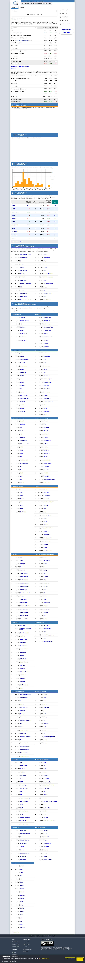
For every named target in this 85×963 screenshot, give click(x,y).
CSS (45, 589)
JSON (45, 596)
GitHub (45, 408)
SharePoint (22, 317)
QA (44, 290)
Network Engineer (24, 615)
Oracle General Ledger (25, 398)
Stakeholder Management (25, 283)
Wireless (22, 482)
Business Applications (17, 350)
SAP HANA (46, 450)
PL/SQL (45, 717)
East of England (15, 234)
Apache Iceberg (47, 469)
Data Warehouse (47, 440)
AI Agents (22, 688)
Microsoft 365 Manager (25, 618)
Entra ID (45, 369)
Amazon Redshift (47, 463)
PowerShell (46, 707)
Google (21, 924)
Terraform (46, 830)
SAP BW (45, 443)
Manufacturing (47, 534)
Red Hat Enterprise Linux (49, 634)
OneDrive (46, 414)
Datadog (45, 395)
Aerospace (46, 544)
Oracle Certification (24, 820)
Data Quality (46, 775)
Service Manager (23, 573)
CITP (21, 794)
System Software (16, 827)
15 (54, 221)
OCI (44, 372)
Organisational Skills (48, 528)
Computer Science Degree (25, 798)
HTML (45, 579)
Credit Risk (22, 636)
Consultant (22, 570)
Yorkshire (14, 228)
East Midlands (14, 231)
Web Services (47, 560)
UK (12, 19)
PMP (21, 791)
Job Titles (15, 554)
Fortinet (22, 888)
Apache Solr (22, 336)
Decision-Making (23, 257)
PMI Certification (23, 788)
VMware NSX (23, 859)
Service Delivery (23, 296)
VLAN (21, 430)
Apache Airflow (23, 333)
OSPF (21, 476)
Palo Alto (22, 885)
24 (54, 215)
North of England (15, 212)
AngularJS (46, 576)
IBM (21, 875)
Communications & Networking (19, 418)
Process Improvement (48, 277)
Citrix (21, 914)
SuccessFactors (47, 398)
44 (54, 208)
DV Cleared (22, 772)
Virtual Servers (23, 843)
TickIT (45, 798)
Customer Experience (48, 273)
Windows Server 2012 (48, 641)
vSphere (22, 846)
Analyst (21, 596)
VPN (21, 466)
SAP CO (22, 375)
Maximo (22, 356)
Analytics (22, 290)
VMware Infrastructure (25, 833)
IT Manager (22, 563)
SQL (45, 700)
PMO (45, 768)
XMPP (45, 563)
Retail (45, 518)
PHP (45, 730)
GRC (45, 804)
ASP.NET (46, 586)
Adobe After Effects (48, 323)
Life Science (22, 675)
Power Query (46, 434)
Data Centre (22, 681)
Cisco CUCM (46, 836)
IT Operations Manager (25, 609)
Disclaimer (25, 951)
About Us (14, 952)
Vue (44, 615)
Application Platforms (17, 314)
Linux (45, 631)
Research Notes (15, 946)
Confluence (22, 327)
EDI (44, 592)
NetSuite (22, 392)
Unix (45, 638)
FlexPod (22, 655)
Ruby (45, 743)
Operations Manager (24, 583)
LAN (21, 427)
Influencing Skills (47, 515)
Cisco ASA (22, 437)
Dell (21, 917)
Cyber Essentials (47, 781)
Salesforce (22, 927)
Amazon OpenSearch (48, 401)
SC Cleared (22, 768)
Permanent (14, 7)
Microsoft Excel (47, 320)
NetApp (21, 904)
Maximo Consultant (24, 586)
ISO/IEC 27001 (47, 788)
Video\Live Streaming (24, 671)
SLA (45, 270)
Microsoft (22, 267)
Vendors (14, 863)
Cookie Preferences (27, 949)
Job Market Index (25, 3)
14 (54, 234)
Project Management (24, 756)
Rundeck (46, 849)
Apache (21, 330)
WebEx (21, 447)
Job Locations (65, 20)
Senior (21, 560)
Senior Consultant (24, 576)
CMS (21, 323)
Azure (45, 254)
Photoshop (46, 343)
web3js (45, 618)
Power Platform (47, 366)
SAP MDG (22, 408)
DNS (21, 456)
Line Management (24, 293)
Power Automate (47, 375)
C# (44, 720)
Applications (38, 314)
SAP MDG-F (22, 411)
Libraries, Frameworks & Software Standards (45, 554)
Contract (22, 7)
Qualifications (15, 759)
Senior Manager (23, 589)
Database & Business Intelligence (42, 418)
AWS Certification (24, 801)
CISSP (21, 781)
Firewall (22, 421)
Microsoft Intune (47, 843)
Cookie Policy (26, 947)
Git (21, 502)
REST (45, 557)
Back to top (15, 932)
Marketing (46, 505)
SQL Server (46, 447)
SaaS (45, 296)
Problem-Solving (23, 270)
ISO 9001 (46, 817)
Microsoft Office (47, 317)
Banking (45, 521)
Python (45, 267)
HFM (21, 388)
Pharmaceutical (47, 541)
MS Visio (46, 340)
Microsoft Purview (48, 382)
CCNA (21, 804)
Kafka (45, 599)
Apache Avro (46, 583)
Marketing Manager (24, 612)
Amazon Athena (47, 460)
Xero (21, 921)
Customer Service (47, 293)
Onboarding (22, 625)
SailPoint (46, 612)
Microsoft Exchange (24, 320)
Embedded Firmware (24, 853)
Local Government (47, 550)
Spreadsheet (46, 346)
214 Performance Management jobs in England (66, 31)
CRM (45, 260)
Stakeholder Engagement (25, 299)
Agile (21, 286)
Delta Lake (46, 473)
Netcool (45, 856)
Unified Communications (25, 443)
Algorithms (22, 665)
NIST (45, 791)
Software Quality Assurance (49, 820)
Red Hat (22, 908)
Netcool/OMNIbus (47, 859)
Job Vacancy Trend (66, 9)
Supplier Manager (24, 579)
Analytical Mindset (24, 649)
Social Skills (46, 492)
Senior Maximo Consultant (25, 592)
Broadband (22, 424)
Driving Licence (23, 645)
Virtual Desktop (23, 856)
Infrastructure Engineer (25, 605)
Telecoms (46, 524)
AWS (45, 280)
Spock (21, 508)
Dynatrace (22, 901)
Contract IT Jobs (16, 941)
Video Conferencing (24, 662)
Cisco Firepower (23, 440)
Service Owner (23, 599)
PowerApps (46, 385)
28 (54, 212)
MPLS (21, 473)
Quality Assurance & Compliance (42, 759)
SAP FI (21, 379)
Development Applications (18, 486)
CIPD (21, 778)
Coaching (22, 264)
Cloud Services (39, 350)
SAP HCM (22, 382)
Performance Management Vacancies (39, 3)
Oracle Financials (23, 395)
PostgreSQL (46, 427)
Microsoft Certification (25, 817)
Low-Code (22, 668)
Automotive (46, 531)
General (37, 486)
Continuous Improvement (25, 254)
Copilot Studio (47, 388)
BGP (21, 469)
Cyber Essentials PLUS (48, 785)
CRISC (21, 814)
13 (54, 231)
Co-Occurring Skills (66, 24)
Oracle (45, 264)
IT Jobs (13, 939)
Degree (45, 286)
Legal (45, 508)
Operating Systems (40, 622)
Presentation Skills (48, 537)
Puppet (45, 853)
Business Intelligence (48, 283)
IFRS (45, 814)
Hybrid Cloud (23, 658)
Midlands (13, 215)
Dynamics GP (23, 372)
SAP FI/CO (22, 401)
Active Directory (23, 830)
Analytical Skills (47, 495)
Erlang (45, 739)
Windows (46, 625)
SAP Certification (23, 824)
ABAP (45, 726)
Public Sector (46, 498)
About (50, 3)
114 (55, 205)
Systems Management (40, 827)
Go (44, 710)
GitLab (21, 505)
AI (20, 260)
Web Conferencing (24, 684)
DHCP (21, 453)
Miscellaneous (15, 622)
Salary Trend (64, 13)
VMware (22, 891)
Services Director (23, 602)
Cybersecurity (23, 280)
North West (14, 221)
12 (54, 218)
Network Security (23, 460)
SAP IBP (22, 405)
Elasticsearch (46, 453)
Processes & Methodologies (22, 40)
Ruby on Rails (47, 609)
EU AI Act (46, 794)
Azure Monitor (47, 392)
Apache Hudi (46, 466)
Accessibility (46, 778)
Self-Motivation (23, 642)
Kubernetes (46, 846)
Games (45, 547)
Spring (45, 570)
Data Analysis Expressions (49, 736)
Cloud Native (23, 652)
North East (14, 238)
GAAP (45, 811)
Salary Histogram (65, 16)
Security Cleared (47, 299)
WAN (21, 434)
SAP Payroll (22, 385)
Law (45, 511)
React (45, 566)
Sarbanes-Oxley (47, 807)
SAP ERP (22, 369)
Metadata (46, 456)
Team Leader (23, 566)
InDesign (46, 333)
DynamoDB (46, 476)
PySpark (45, 605)
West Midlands (15, 225)
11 (54, 225)
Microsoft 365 (47, 257)
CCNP (21, 807)
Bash (45, 713)
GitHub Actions (47, 411)
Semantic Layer (47, 482)
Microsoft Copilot (47, 379)
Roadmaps (22, 277)
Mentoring (22, 273)
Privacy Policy (26, 944)
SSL (21, 479)
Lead (21, 557)
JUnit (21, 492)
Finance (45, 489)
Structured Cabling (24, 463)
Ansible (45, 833)
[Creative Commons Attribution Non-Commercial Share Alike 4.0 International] (57, 943)
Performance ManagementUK (18, 242)
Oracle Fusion (47, 602)
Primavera (22, 353)
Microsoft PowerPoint (48, 336)
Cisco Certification (24, 811)
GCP (45, 405)
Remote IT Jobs (15, 944)
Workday (22, 911)
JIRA (21, 489)
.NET (45, 573)
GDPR (45, 772)
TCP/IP (21, 450)
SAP (21, 878)
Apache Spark (23, 340)
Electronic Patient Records (49, 479)
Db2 (45, 424)
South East (14, 208)
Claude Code (23, 511)
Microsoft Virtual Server (25, 840)
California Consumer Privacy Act (50, 801)
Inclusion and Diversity (48, 502)
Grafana (45, 840)
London (13, 205)
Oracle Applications (24, 359)
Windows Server (47, 628)
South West (14, 218)
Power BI (46, 421)
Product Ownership (24, 632)
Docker (21, 836)
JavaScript (46, 704)
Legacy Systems (23, 639)
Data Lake (46, 437)
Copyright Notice (27, 942)
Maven (21, 495)
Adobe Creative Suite (48, 327)
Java (45, 697)
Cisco (21, 882)
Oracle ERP (22, 362)
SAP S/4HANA (23, 366)
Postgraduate (23, 775)
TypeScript (46, 723)
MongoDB (46, 430)
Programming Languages (41, 691)
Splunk (21, 872)
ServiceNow (22, 895)
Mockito (22, 498)
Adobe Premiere (47, 330)
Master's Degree (23, 785)
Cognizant (22, 898)
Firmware (22, 849)
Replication (22, 678)
